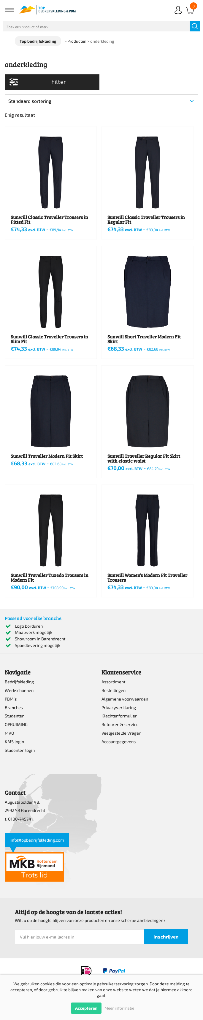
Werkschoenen (19, 690)
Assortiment (113, 681)
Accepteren (86, 1008)
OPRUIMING (16, 724)
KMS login (14, 741)
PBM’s (11, 698)
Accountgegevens (119, 741)
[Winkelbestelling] (101, 101)
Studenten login (20, 750)
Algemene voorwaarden (125, 698)
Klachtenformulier (119, 715)
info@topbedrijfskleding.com (36, 839)
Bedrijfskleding (19, 681)
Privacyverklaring (119, 707)
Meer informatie (119, 1008)
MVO (9, 733)
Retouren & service (120, 724)
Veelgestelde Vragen (121, 733)
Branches (14, 707)
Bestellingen (114, 690)
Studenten (14, 715)
